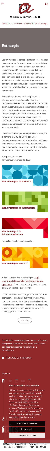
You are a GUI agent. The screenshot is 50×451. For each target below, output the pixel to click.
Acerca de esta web (38, 447)
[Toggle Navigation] (2, 4)
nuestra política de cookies (29, 414)
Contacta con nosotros (18, 357)
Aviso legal (33, 444)
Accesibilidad (21, 447)
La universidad (16, 24)
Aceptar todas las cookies (27, 423)
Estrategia (43, 24)
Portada (5, 24)
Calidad (25, 320)
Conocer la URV (30, 24)
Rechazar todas (27, 429)
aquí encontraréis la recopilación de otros (22, 281)
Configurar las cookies (27, 435)
